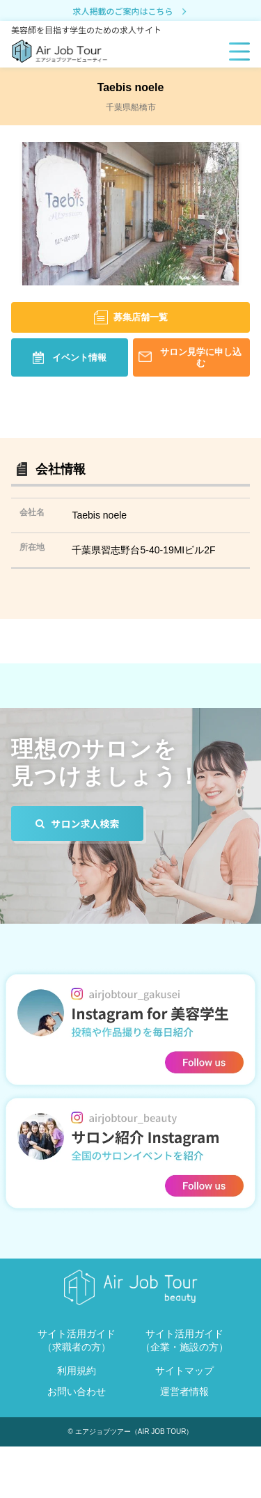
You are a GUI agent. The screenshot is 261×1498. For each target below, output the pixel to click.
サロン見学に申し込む (201, 357)
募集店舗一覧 (140, 317)
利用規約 (76, 1370)
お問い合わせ (76, 1391)
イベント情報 (79, 357)
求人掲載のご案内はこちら (130, 11)
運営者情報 (184, 1391)
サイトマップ (184, 1370)
